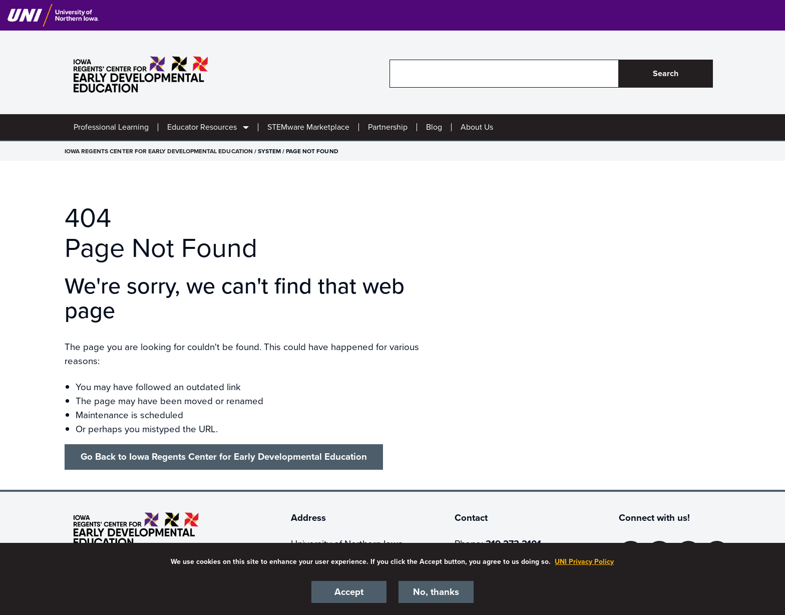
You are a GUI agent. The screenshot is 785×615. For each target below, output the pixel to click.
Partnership (388, 127)
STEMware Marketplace (308, 127)
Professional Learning (111, 127)
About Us (477, 127)
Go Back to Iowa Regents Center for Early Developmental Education (224, 456)
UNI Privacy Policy (584, 561)
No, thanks (436, 591)
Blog (434, 127)
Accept (348, 591)
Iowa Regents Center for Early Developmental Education (159, 151)
